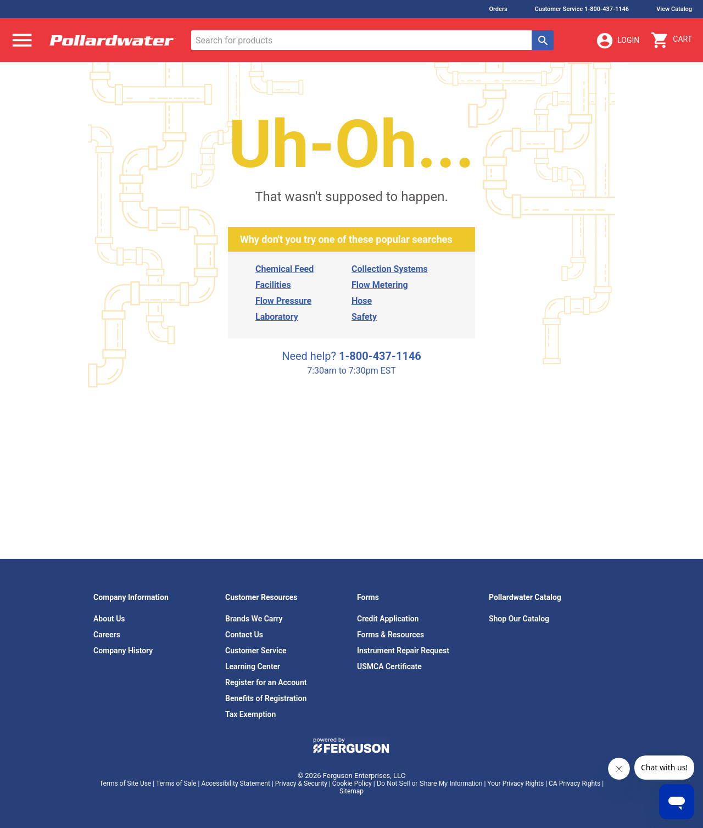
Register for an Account (265, 682)
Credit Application (388, 618)
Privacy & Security (301, 783)
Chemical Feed (284, 269)
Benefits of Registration (265, 698)
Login (617, 40)
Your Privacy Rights (515, 783)
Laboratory (276, 317)
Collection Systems (390, 269)
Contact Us (244, 634)
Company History (123, 650)
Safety (364, 317)
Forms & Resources (390, 634)
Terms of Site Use (125, 783)
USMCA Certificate (389, 666)
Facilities (273, 285)
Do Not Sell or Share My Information (430, 783)
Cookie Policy (352, 783)
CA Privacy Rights (574, 783)
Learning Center (252, 666)
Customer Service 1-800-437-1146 (582, 9)
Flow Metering (380, 285)
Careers (106, 634)
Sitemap (351, 791)
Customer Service (256, 650)
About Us (109, 618)
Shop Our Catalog (519, 618)
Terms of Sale (176, 783)
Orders (498, 9)
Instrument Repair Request (403, 650)
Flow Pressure (283, 301)
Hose (362, 301)
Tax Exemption (250, 714)
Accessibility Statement (235, 783)
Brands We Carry (254, 618)
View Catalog (674, 9)
